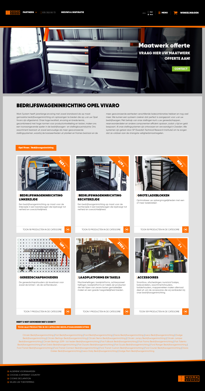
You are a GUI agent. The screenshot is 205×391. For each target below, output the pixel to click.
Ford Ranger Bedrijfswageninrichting (169, 344)
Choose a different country (25, 375)
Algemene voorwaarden (22, 371)
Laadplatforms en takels (99, 277)
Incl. (151, 4)
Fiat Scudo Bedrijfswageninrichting (132, 344)
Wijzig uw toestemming (22, 382)
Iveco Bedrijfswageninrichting (159, 335)
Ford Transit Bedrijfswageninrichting (34, 348)
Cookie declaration (20, 378)
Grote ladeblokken (153, 195)
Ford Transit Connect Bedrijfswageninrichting (76, 348)
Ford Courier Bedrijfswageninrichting (163, 348)
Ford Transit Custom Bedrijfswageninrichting (121, 348)
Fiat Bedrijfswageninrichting (69, 335)
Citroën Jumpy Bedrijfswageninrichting (146, 338)
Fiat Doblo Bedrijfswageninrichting (59, 344)
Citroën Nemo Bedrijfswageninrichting (107, 338)
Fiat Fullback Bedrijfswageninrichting (119, 341)
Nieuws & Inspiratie (72, 4)
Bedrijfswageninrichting (42, 148)
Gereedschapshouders (39, 277)
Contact (181, 68)
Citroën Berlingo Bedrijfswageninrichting (67, 338)
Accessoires (148, 277)
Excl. (151, 6)
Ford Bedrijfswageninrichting (98, 335)
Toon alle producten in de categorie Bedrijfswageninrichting (53, 327)
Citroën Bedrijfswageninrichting (38, 335)
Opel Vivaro (24, 148)
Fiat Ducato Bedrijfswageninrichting (95, 344)
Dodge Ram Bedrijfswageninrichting (136, 351)
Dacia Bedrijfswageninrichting (129, 335)
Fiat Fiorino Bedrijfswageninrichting (156, 341)
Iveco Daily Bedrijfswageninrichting (100, 351)
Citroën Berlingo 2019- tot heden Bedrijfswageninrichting (71, 341)
